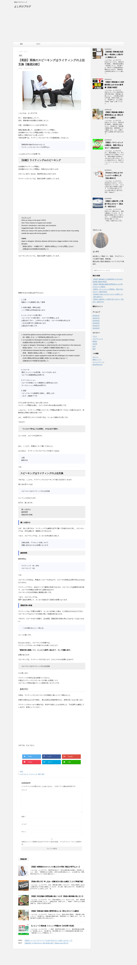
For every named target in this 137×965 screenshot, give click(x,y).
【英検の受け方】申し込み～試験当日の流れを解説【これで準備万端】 (57, 881)
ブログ (38, 44)
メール (24, 824)
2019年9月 (96, 320)
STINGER (87, 961)
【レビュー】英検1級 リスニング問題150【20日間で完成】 (52, 926)
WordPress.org (97, 364)
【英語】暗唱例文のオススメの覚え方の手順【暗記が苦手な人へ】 (55, 867)
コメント (24, 790)
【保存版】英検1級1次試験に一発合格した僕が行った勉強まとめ (114, 54)
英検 (39, 774)
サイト (23, 831)
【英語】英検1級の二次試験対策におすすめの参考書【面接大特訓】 (114, 84)
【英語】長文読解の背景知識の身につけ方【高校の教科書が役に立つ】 (57, 896)
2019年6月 (96, 328)
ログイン (95, 357)
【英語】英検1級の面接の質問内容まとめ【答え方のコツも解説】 (55, 911)
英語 (21, 44)
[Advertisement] (68, 26)
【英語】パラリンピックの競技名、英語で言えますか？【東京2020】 (114, 145)
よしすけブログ (22, 6)
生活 (94, 346)
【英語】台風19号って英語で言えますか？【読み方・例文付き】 (114, 203)
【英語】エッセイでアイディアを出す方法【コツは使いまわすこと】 (48, 940)
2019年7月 (96, 325)
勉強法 (95, 341)
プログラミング (98, 339)
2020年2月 (96, 315)
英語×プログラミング (68, 958)
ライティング (33, 774)
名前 (23, 816)
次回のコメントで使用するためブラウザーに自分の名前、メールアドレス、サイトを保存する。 (51, 843)
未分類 (95, 344)
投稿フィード (97, 359)
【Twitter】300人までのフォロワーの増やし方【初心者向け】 (114, 175)
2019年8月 (96, 323)
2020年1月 (96, 318)
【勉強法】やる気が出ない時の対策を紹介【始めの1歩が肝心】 (46, 943)
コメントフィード (98, 362)
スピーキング (24, 774)
